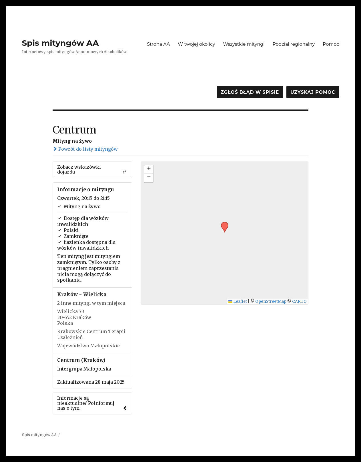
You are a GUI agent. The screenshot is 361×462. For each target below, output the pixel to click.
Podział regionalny (294, 44)
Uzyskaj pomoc (312, 92)
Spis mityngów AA (60, 43)
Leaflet (237, 301)
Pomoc (331, 44)
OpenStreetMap (270, 301)
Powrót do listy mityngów (85, 149)
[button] (222, 223)
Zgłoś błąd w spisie (250, 92)
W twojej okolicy (196, 44)
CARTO (299, 301)
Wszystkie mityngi (244, 44)
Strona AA (158, 44)
